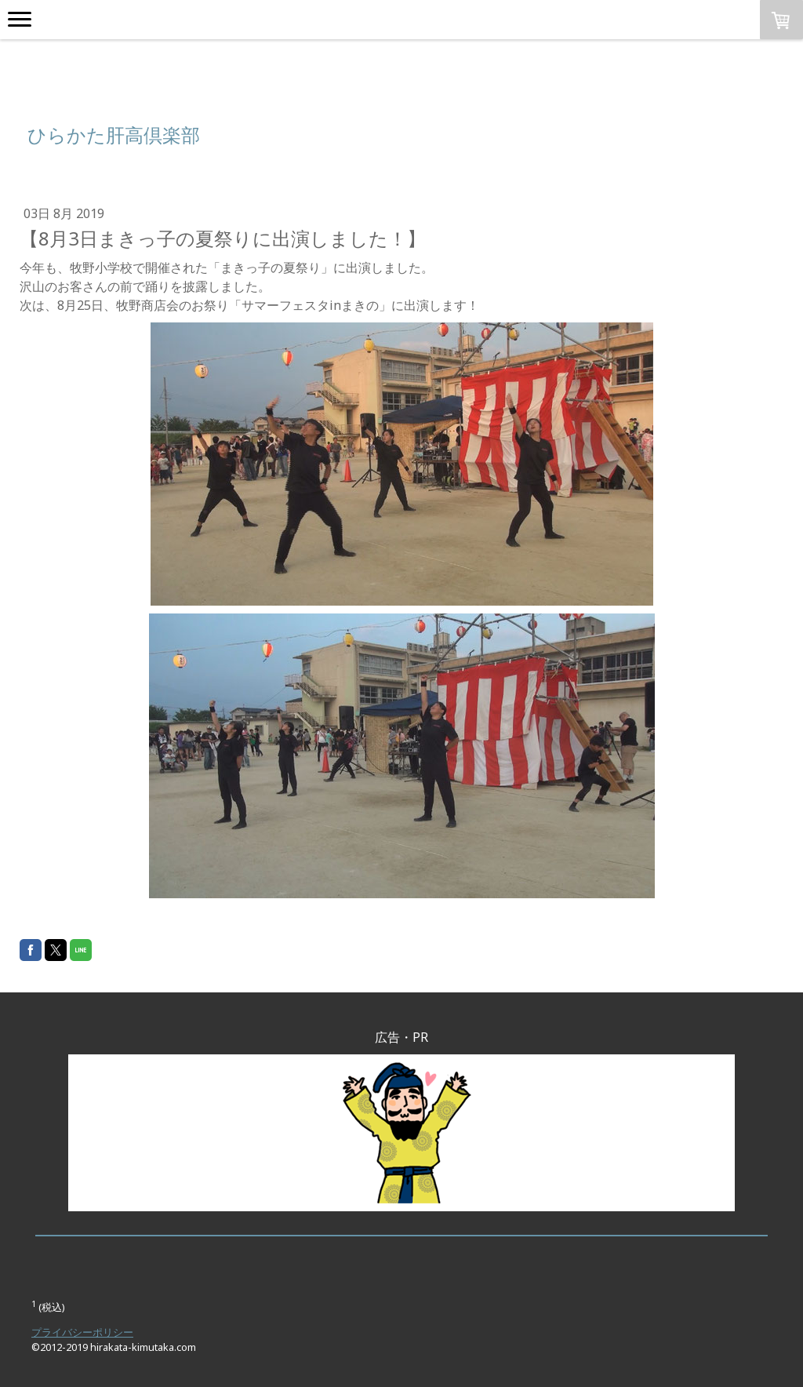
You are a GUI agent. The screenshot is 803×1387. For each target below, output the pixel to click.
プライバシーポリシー (82, 1332)
